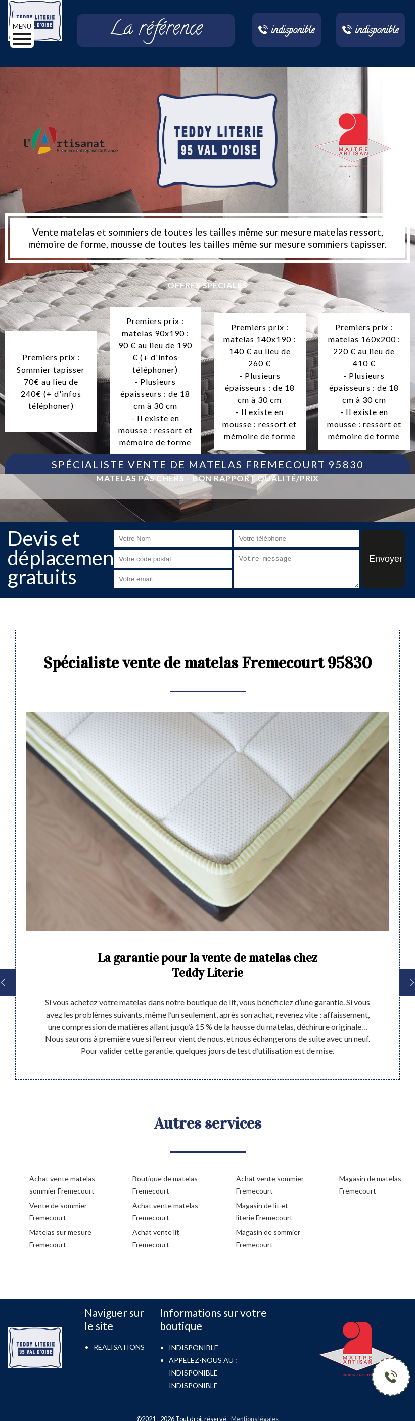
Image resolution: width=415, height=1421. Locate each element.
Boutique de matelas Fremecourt (165, 1184)
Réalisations (119, 1347)
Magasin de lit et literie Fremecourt (264, 1211)
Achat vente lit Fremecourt (155, 1238)
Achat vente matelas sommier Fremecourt (62, 1184)
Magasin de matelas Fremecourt (370, 1184)
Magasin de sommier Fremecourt (268, 1238)
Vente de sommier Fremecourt (58, 1211)
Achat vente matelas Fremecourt (165, 1211)
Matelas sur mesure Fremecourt (60, 1238)
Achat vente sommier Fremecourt (270, 1184)
